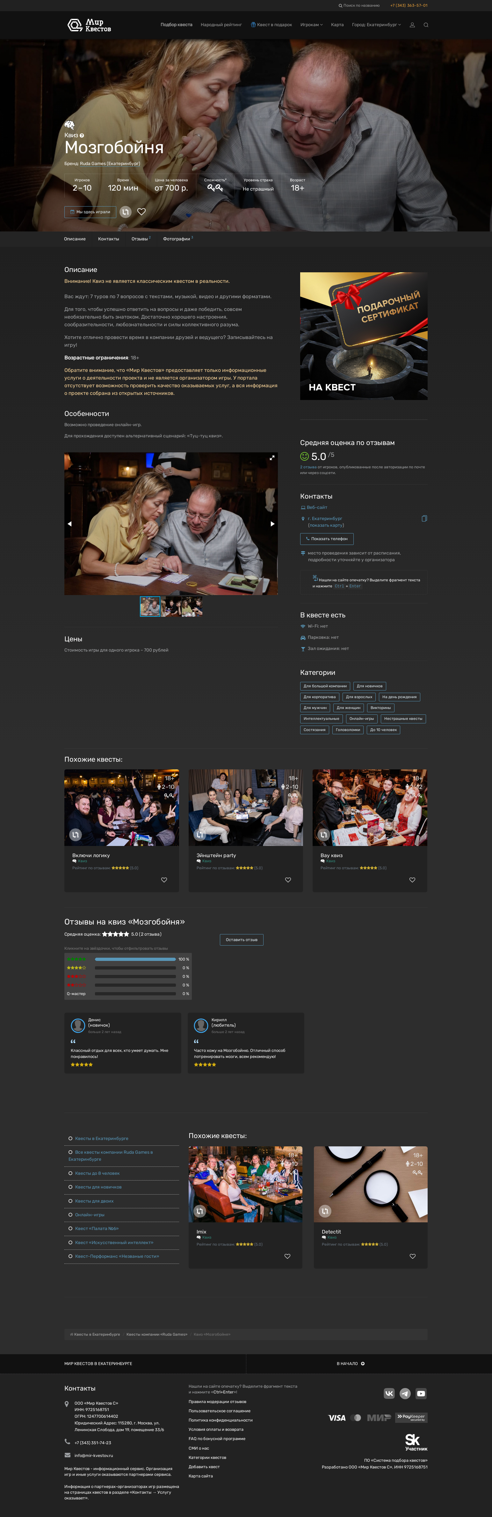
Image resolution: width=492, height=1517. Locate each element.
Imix (201, 1232)
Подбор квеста (176, 24)
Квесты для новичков (95, 1187)
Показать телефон (327, 538)
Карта (337, 24)
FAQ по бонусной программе (217, 1438)
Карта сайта (201, 1476)
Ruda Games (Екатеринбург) (110, 163)
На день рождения (399, 697)
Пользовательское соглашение (219, 1410)
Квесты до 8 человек (94, 1173)
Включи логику (91, 855)
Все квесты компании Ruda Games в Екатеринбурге (111, 1156)
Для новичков (370, 686)
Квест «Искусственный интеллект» (111, 1242)
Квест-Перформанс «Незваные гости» (114, 1256)
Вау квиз (332, 855)
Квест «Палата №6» (94, 1228)
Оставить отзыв (241, 939)
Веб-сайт (317, 507)
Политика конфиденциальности (221, 1420)
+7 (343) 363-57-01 (409, 5)
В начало (351, 1363)
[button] (272, 458)
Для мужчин (315, 708)
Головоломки (348, 730)
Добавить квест (204, 1466)
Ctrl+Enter (223, 1392)
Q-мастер (76, 993)
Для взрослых (359, 697)
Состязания (315, 730)
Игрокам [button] (311, 24)
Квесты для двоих (91, 1201)
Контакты (108, 239)
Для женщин (348, 708)
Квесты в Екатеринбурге (98, 1138)
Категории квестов (207, 1457)
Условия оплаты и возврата (216, 1429)
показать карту (326, 525)
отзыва (308, 467)
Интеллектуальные (321, 718)
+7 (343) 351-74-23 (93, 1442)
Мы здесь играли (90, 211)
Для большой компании (325, 686)
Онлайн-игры (362, 718)
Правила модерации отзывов (217, 1401)
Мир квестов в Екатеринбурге (98, 1363)
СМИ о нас (199, 1448)
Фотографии (178, 238)
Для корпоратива (320, 697)
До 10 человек (383, 730)
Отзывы (141, 238)
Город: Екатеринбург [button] (376, 24)
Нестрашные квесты (403, 718)
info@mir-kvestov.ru (94, 1455)
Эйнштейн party (216, 855)
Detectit (331, 1232)
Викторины (381, 708)
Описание (75, 239)
